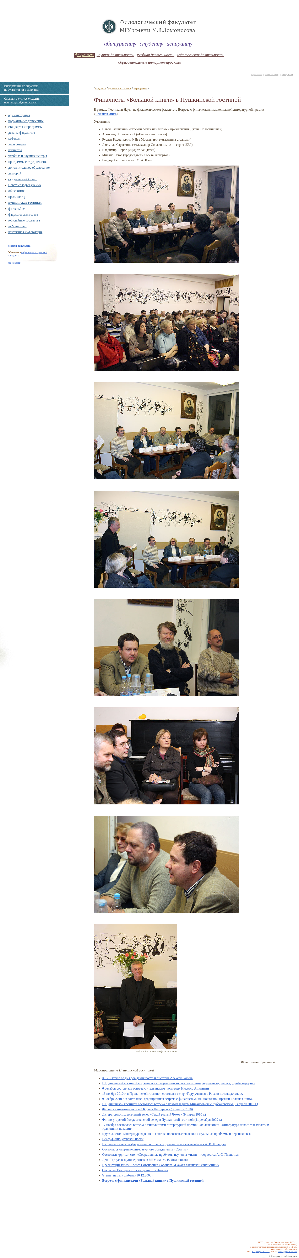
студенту (151, 44)
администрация (19, 115)
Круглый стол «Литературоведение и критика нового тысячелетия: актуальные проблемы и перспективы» (177, 1134)
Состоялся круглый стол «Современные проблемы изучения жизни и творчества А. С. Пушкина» (170, 1154)
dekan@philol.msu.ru (287, 1251)
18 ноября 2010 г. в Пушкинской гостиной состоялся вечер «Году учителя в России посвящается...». (172, 1093)
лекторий (14, 173)
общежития (16, 191)
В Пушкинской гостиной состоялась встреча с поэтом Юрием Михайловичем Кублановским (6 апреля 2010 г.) (180, 1104)
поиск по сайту (272, 74)
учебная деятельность (155, 55)
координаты (287, 74)
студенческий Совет (22, 179)
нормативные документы (26, 121)
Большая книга (106, 114)
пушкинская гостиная (25, 202)
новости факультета (19, 245)
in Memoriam (17, 226)
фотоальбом (16, 208)
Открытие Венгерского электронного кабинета (135, 1170)
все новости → (16, 262)
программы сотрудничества (27, 161)
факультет (84, 55)
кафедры (14, 138)
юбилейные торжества (24, 220)
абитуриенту (120, 44)
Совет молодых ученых (24, 185)
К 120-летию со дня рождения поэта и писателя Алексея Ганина (147, 1078)
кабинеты (15, 150)
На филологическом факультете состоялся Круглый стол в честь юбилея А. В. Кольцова (164, 1144)
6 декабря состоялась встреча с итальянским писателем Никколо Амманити (155, 1088)
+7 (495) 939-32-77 (261, 1251)
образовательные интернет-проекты (149, 62)
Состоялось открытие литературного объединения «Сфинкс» (145, 1149)
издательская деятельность (200, 55)
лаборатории (17, 144)
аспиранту (179, 44)
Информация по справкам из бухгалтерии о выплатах (21, 88)
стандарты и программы (25, 127)
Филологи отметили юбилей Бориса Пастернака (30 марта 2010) (147, 1109)
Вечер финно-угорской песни (122, 1139)
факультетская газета (23, 214)
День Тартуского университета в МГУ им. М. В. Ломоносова (145, 1160)
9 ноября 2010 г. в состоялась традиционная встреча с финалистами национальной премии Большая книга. (177, 1099)
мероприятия (140, 88)
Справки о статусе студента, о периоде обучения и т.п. (22, 100)
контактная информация (25, 232)
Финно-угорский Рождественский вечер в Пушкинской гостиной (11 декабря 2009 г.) (162, 1119)
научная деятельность (115, 55)
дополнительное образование (29, 167)
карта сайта (256, 74)
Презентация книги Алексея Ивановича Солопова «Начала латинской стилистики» (160, 1165)
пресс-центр (17, 196)
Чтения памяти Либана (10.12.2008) (127, 1175)
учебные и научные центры (27, 156)
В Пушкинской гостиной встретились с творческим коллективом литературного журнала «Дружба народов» (178, 1083)
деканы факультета (21, 132)
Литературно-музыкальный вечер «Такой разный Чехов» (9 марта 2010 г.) (154, 1114)
